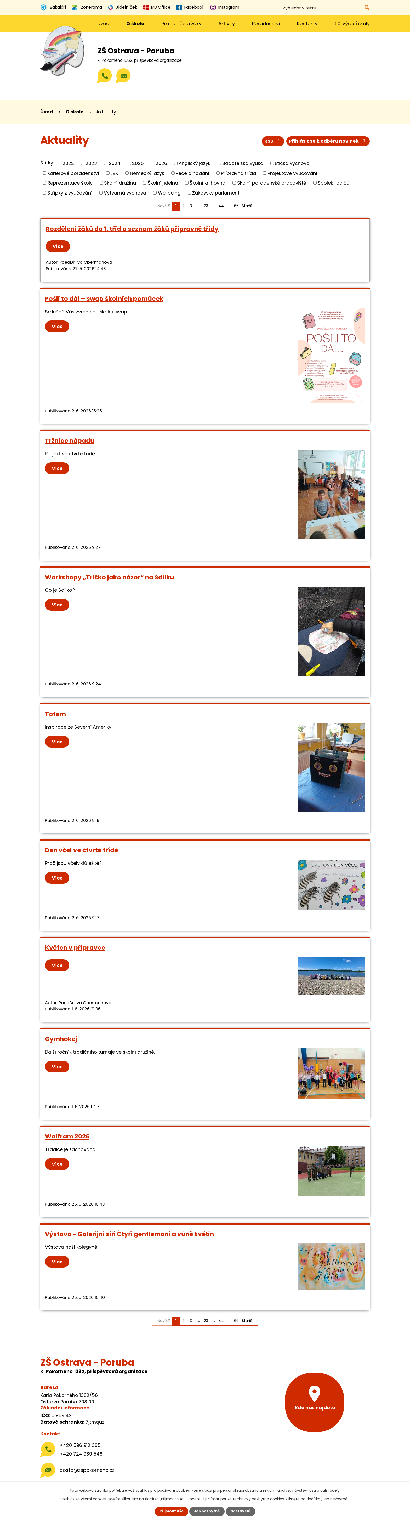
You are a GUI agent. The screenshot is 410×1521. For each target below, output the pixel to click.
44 (221, 205)
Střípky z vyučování (69, 193)
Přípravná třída (238, 173)
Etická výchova (292, 163)
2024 (115, 163)
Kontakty (307, 23)
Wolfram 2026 (67, 1136)
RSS (271, 142)
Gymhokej (61, 1039)
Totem (55, 714)
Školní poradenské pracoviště (271, 183)
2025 (138, 163)
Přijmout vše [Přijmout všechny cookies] (170, 1511)
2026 (161, 163)
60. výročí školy (352, 23)
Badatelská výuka (242, 163)
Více (58, 246)
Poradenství (266, 23)
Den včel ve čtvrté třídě (81, 850)
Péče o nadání (192, 173)
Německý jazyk (147, 173)
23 (206, 205)
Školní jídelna (163, 183)
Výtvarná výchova (125, 193)
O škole (135, 23)
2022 (68, 163)
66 (236, 205)
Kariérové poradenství (73, 173)
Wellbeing (169, 193)
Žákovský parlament (216, 193)
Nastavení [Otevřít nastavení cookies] (241, 1511)
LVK (114, 173)
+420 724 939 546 (81, 1454)
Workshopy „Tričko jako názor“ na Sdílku (109, 577)
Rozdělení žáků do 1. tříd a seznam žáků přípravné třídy (132, 228)
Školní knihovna (207, 183)
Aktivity (226, 23)
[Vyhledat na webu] (344, 8)
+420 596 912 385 (80, 1445)
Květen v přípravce (75, 947)
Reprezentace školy (70, 183)
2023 (91, 163)
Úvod (103, 23)
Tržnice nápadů (69, 440)
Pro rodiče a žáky (181, 23)
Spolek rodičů (334, 183)
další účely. (330, 1490)
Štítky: (47, 162)
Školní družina (120, 183)
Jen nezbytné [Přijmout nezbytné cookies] (207, 1511)
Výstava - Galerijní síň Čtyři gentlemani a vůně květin (129, 1234)
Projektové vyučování (292, 173)
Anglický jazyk (194, 163)
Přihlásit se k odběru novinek (327, 142)
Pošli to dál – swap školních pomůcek (104, 298)
